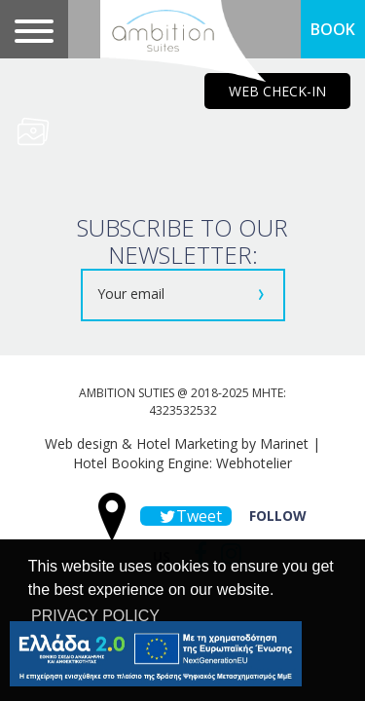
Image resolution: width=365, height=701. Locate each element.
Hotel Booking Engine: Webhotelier (182, 463)
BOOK (332, 29)
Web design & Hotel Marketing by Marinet (177, 443)
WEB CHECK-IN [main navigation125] (277, 91)
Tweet (186, 516)
